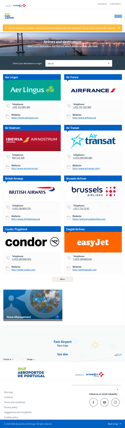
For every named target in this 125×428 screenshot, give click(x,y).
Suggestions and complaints (18, 412)
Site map (8, 392)
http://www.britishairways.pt (25, 219)
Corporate (115, 3)
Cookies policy (11, 417)
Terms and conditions (14, 402)
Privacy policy (11, 407)
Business (102, 3)
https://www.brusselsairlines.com (89, 219)
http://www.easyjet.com (84, 269)
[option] (32, 304)
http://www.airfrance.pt (84, 117)
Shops (30, 359)
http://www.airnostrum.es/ (24, 168)
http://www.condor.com (23, 269)
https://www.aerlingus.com (24, 117)
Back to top (113, 423)
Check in (7, 359)
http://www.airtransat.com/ (86, 168)
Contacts (8, 397)
